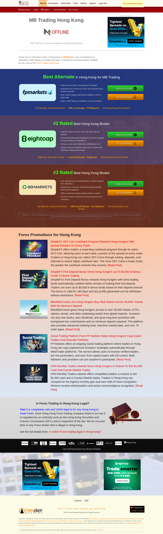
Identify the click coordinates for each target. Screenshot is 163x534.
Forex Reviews (60, 10)
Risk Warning (83, 509)
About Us (60, 509)
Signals (92, 3)
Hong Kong (25, 10)
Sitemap (103, 509)
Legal (91, 509)
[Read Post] (115, 265)
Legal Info (102, 3)
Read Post (100, 530)
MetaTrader (66, 3)
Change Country (137, 511)
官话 (86, 501)
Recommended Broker (133, 3)
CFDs (75, 3)
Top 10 (43, 3)
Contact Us (68, 509)
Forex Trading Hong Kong (47, 63)
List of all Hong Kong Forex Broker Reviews (81, 449)
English (46, 10)
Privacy (75, 509)
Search (96, 509)
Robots (83, 3)
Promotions (53, 3)
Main (36, 10)
